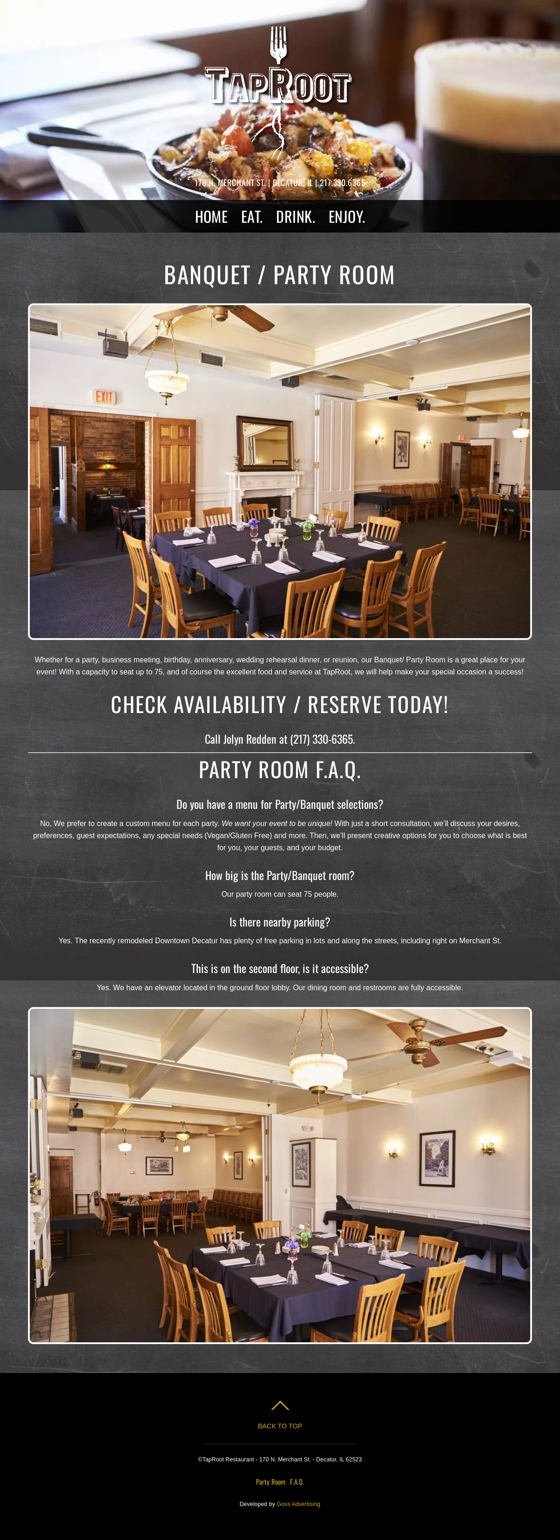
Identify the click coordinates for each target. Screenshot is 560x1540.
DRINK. (295, 216)
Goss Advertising (299, 1504)
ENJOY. (347, 216)
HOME (211, 216)
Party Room (270, 1481)
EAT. (252, 216)
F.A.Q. (297, 1481)
